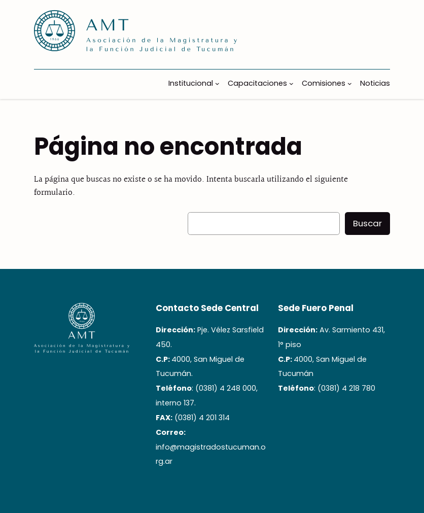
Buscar (367, 223)
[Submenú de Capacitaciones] (291, 83)
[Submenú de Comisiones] (349, 83)
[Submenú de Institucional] (217, 83)
